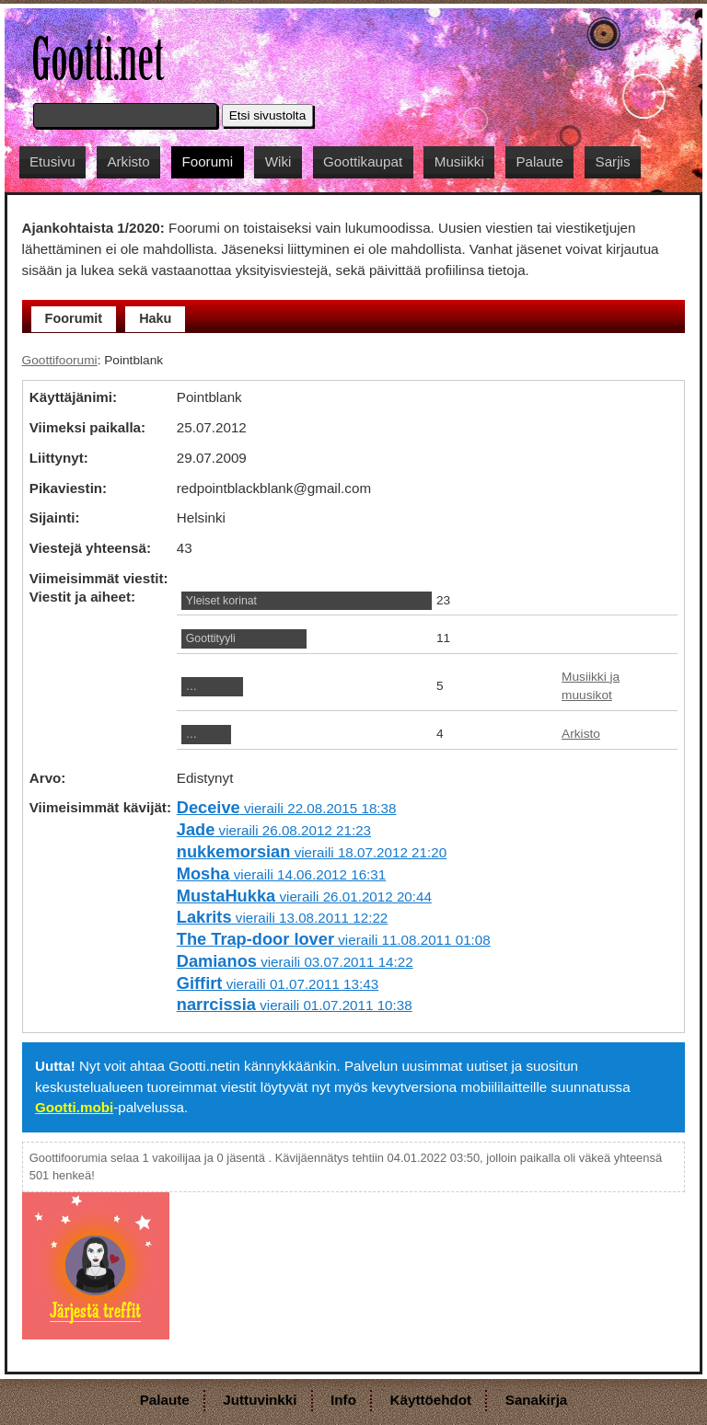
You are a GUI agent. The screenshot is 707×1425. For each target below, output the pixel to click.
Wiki (278, 161)
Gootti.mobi (74, 1107)
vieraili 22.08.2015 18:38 (287, 808)
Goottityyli (211, 638)
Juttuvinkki (259, 1400)
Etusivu (52, 161)
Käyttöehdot (431, 1400)
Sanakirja (536, 1400)
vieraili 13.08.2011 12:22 (282, 917)
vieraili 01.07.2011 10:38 (294, 1005)
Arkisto (128, 161)
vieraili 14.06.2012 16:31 (281, 874)
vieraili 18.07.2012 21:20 (311, 852)
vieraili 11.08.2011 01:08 (334, 940)
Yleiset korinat (221, 600)
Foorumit (74, 318)
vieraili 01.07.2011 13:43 (277, 984)
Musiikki (459, 161)
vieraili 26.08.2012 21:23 (274, 830)
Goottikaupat (362, 161)
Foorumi (207, 161)
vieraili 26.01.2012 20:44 (304, 896)
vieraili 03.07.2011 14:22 (295, 962)
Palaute (539, 161)
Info (343, 1400)
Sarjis (613, 161)
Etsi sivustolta (268, 115)
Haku (155, 318)
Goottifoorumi (60, 360)
